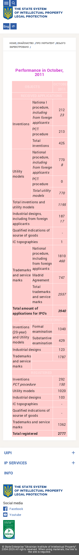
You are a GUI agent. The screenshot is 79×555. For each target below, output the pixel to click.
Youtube (12, 515)
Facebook (13, 509)
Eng (6, 26)
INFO (8, 472)
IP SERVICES (15, 462)
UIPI (8, 452)
